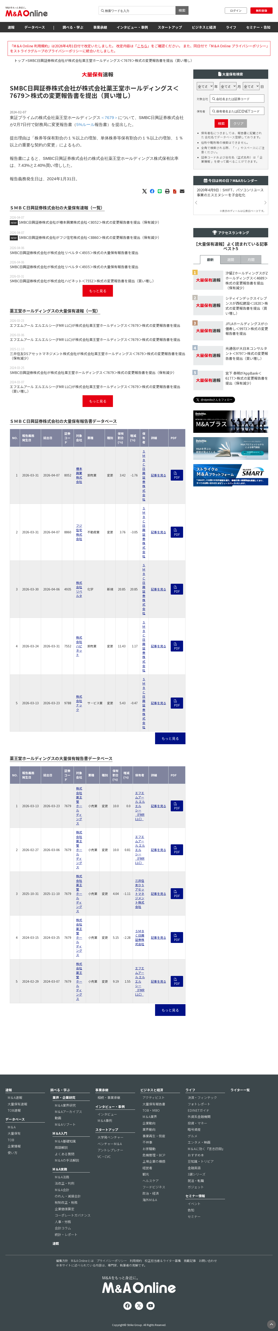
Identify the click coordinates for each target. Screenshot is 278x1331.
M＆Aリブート (65, 1124)
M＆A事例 (105, 1120)
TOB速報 (14, 1110)
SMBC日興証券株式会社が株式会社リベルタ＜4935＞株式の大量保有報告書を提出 (74, 252)
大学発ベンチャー (111, 1137)
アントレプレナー (110, 1150)
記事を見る (158, 475)
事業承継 (100, 27)
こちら (142, 45)
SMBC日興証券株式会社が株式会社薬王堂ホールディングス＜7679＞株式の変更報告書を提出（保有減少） (93, 372)
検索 (182, 10)
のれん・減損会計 (68, 1196)
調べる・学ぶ (73, 27)
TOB (11, 1140)
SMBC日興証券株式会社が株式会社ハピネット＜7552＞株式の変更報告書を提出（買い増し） (83, 280)
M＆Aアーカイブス (68, 1111)
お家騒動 (149, 1148)
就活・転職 (196, 1180)
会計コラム (63, 1228)
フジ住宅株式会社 (79, 532)
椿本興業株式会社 (79, 475)
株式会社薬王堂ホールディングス (79, 805)
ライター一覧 (240, 1090)
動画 (58, 1118)
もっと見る (97, 290)
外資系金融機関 (199, 1116)
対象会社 (202, 99)
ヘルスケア (150, 1180)
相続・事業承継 (109, 1097)
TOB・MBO (151, 1110)
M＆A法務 (62, 1177)
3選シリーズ (196, 1174)
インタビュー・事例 (132, 27)
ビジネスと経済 (204, 27)
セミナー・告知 (258, 27)
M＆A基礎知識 (65, 1141)
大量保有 (14, 1133)
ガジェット (196, 1187)
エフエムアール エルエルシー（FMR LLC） (140, 806)
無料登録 (261, 10)
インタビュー (107, 1114)
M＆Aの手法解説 (67, 1160)
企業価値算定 (64, 1209)
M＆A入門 (60, 1133)
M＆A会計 (62, 1189)
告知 (191, 1210)
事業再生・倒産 (153, 1136)
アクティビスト (153, 1097)
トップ (19, 60)
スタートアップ (170, 27)
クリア (238, 123)
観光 (145, 1174)
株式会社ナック (79, 703)
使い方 (12, 1152)
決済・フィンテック (202, 1097)
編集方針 (62, 1260)
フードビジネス (153, 1187)
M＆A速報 (15, 1097)
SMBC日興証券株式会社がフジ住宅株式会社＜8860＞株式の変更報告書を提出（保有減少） (90, 237)
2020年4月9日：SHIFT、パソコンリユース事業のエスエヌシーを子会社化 (230, 192)
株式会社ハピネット (79, 646)
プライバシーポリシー (111, 1260)
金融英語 (194, 1168)
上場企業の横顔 (153, 1161)
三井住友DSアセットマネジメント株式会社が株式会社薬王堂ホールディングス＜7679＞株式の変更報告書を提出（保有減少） (97, 356)
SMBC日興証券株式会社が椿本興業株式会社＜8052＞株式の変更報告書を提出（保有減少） (90, 222)
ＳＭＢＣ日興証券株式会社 (143, 475)
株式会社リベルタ (79, 589)
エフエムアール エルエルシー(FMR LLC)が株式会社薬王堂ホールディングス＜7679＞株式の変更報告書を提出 (95, 325)
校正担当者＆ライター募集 (163, 1260)
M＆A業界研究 (65, 1105)
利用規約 (136, 1260)
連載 (56, 1243)
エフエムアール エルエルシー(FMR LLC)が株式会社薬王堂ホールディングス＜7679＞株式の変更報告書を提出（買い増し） (95, 389)
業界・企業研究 (64, 1097)
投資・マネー (197, 1123)
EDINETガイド (198, 1110)
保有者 (201, 111)
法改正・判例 (64, 1183)
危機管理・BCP (153, 1155)
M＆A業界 (149, 1116)
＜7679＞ (109, 117)
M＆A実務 (60, 1169)
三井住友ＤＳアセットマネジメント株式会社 (139, 893)
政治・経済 (150, 1193)
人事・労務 (63, 1221)
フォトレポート (199, 1104)
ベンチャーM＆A (110, 1143)
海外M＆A (149, 1199)
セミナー (194, 1216)
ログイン (236, 10)
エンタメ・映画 (199, 1142)
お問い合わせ (208, 1260)
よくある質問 (64, 1154)
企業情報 (14, 1146)
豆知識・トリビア (201, 1161)
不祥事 (147, 1142)
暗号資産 (194, 1129)
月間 (251, 259)
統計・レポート (66, 1234)
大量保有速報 (17, 1104)
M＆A (12, 1127)
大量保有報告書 (153, 1104)
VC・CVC (104, 1156)
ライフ (231, 27)
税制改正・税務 (66, 1202)
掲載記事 (190, 1260)
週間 (230, 259)
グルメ (192, 1136)
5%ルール (85, 124)
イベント (194, 1203)
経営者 (147, 1168)
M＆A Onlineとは (82, 1260)
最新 (210, 259)
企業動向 (149, 1123)
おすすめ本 (196, 1155)
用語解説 (61, 1147)
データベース (34, 27)
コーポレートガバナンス (73, 1215)
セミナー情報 (195, 1196)
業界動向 (149, 1129)
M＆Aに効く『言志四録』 (206, 1148)
